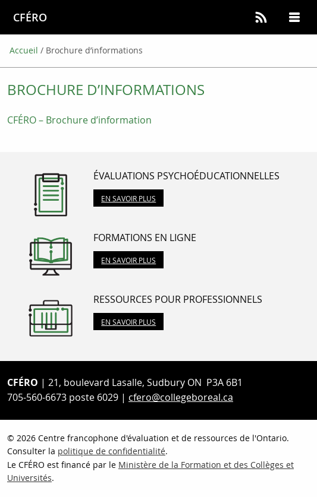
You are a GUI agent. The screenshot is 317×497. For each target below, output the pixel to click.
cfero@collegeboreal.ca (180, 397)
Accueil (24, 50)
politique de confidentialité (111, 451)
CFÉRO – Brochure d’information (79, 119)
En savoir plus (128, 198)
